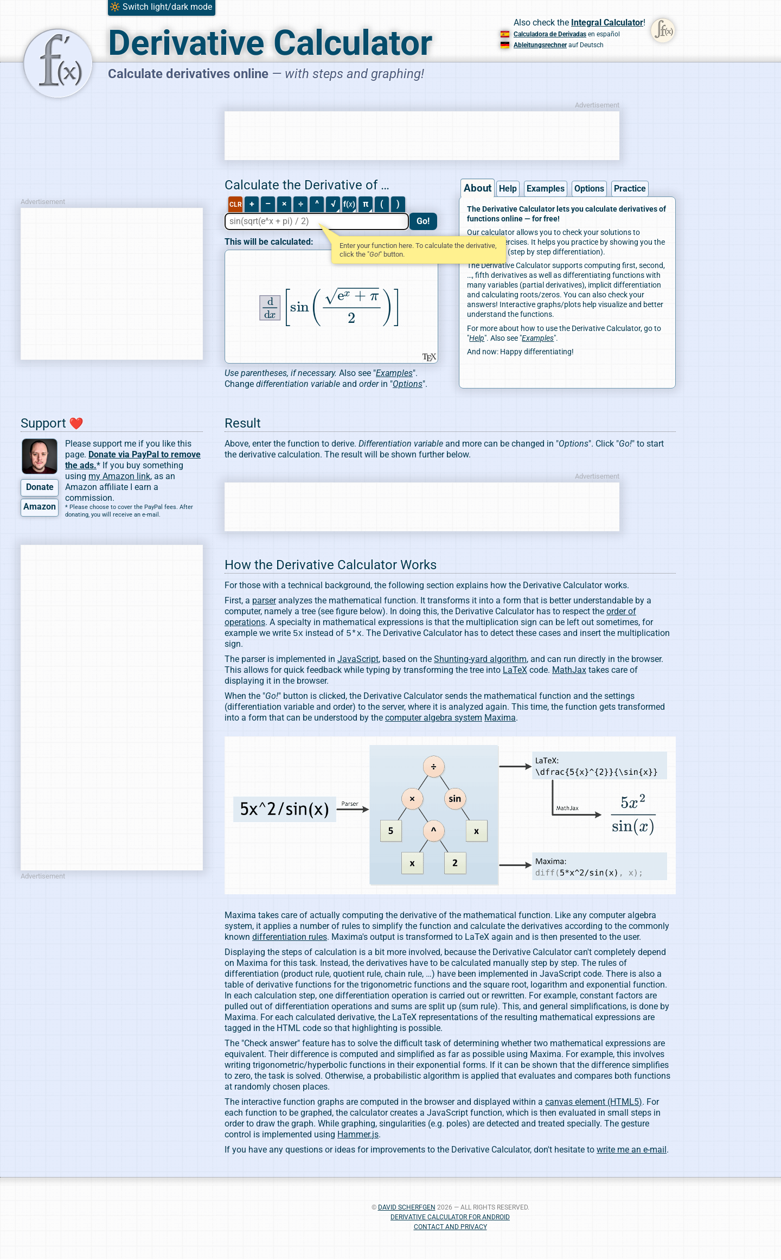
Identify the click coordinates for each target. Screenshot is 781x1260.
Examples (546, 188)
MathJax (569, 671)
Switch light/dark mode (167, 7)
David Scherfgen (407, 1208)
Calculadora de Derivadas (550, 34)
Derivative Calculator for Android (450, 1218)
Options (589, 188)
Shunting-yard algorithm (480, 660)
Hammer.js (358, 1135)
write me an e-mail (632, 1151)
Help (508, 188)
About (478, 188)
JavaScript (358, 660)
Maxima (500, 719)
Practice (630, 188)
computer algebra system (433, 719)
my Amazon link (119, 476)
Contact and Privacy (450, 1228)
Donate (40, 487)
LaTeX (515, 671)
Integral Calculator (607, 22)
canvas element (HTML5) (593, 1103)
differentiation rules (289, 938)
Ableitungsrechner (540, 45)
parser (264, 600)
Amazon (39, 506)
